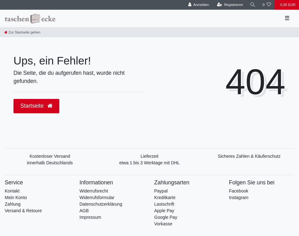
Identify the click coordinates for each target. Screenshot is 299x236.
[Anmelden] (199, 5)
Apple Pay (164, 210)
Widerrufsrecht (93, 190)
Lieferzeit (149, 156)
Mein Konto (16, 197)
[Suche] (253, 5)
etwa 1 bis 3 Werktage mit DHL (149, 162)
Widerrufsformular (96, 197)
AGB (84, 210)
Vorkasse (163, 223)
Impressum (90, 217)
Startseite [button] (36, 106)
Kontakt (12, 190)
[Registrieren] (230, 5)
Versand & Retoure (23, 210)
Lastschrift (164, 204)
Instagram (238, 197)
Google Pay (165, 217)
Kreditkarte (165, 197)
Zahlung (13, 204)
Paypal (161, 190)
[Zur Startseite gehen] (22, 32)
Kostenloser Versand (49, 156)
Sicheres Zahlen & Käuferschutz (249, 156)
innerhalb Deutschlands (50, 162)
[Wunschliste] (267, 5)
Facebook (238, 190)
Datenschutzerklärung (100, 204)
